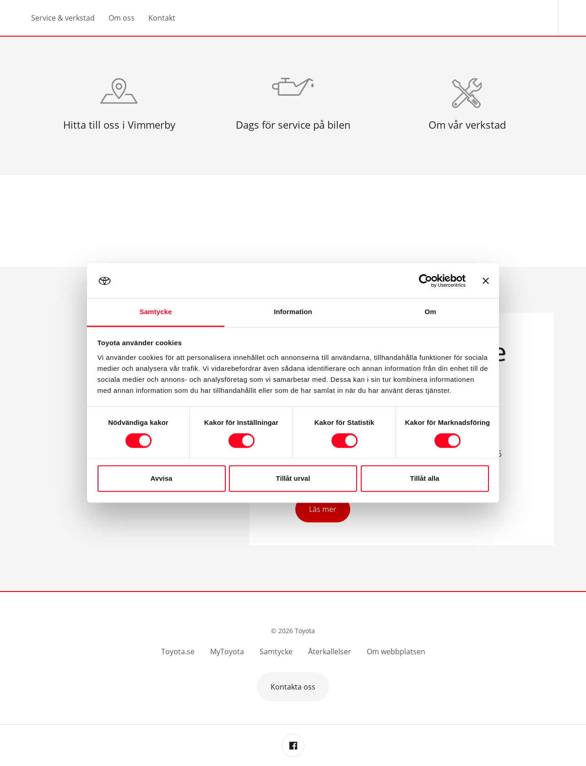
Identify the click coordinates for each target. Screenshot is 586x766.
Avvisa (162, 479)
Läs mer (322, 509)
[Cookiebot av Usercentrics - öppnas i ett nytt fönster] (425, 281)
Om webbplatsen (396, 651)
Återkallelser (329, 651)
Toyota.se (178, 651)
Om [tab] (430, 312)
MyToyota (227, 651)
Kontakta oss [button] (293, 687)
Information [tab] (293, 312)
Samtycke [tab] (156, 312)
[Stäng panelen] (486, 280)
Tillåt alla (425, 479)
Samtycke (276, 651)
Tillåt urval (293, 479)
